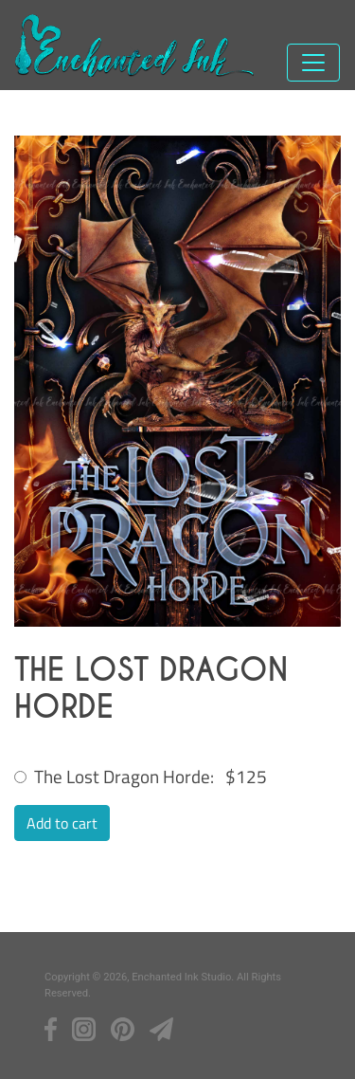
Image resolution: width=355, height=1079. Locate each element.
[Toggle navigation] (313, 63)
